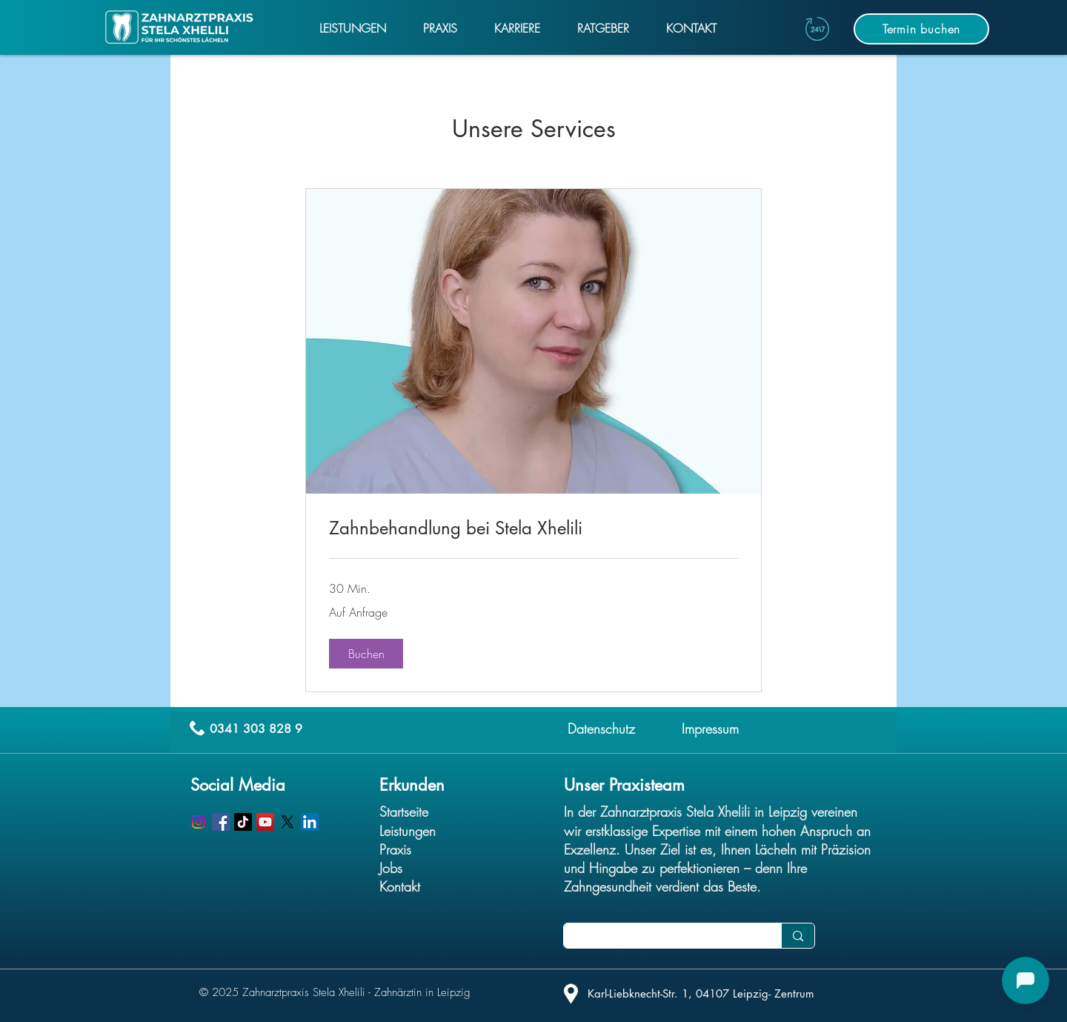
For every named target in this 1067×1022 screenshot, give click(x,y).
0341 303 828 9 (256, 729)
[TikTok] (243, 822)
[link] (533, 528)
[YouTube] (265, 822)
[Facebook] (221, 822)
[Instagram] (198, 822)
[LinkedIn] (310, 822)
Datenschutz (601, 728)
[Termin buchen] (921, 28)
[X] (287, 822)
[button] (366, 653)
